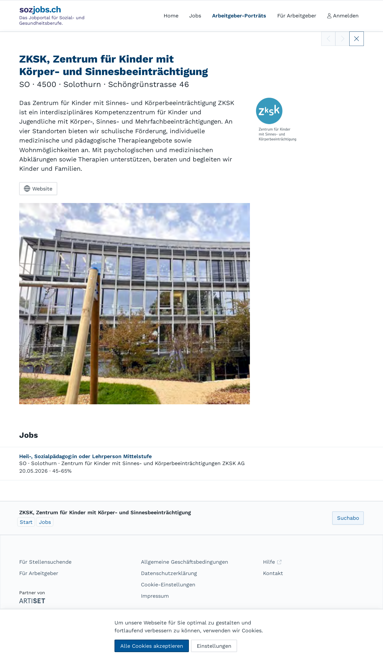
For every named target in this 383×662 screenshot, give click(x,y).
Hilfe (272, 562)
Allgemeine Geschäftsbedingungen (184, 562)
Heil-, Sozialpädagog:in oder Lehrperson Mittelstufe (85, 456)
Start (26, 522)
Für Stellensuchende (45, 562)
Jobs (45, 522)
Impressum (155, 596)
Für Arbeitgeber (38, 573)
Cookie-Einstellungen (168, 584)
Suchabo (348, 518)
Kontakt (273, 573)
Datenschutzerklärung (169, 573)
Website (38, 188)
